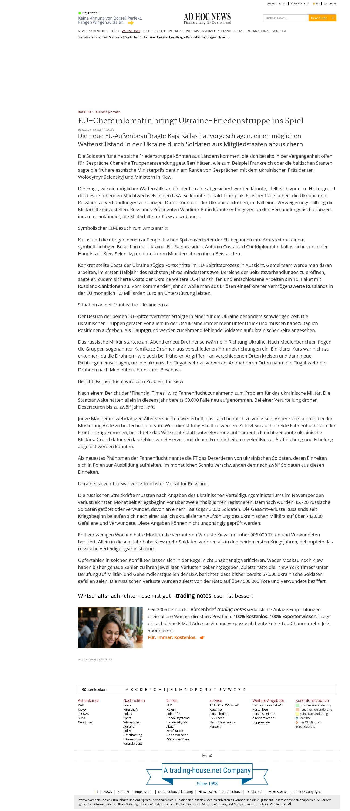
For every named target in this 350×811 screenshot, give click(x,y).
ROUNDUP (85, 112)
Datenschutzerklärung (175, 791)
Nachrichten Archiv (222, 722)
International (132, 739)
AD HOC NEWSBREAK (224, 705)
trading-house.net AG (267, 705)
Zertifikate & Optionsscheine (177, 733)
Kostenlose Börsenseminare (263, 711)
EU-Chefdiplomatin (107, 112)
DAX (81, 705)
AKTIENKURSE (98, 31)
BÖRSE (115, 31)
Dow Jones (85, 722)
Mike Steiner (278, 791)
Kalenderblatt (132, 743)
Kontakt (215, 726)
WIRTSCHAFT (131, 31)
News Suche (319, 18)
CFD (169, 705)
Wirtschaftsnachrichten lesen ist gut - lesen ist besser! (165, 595)
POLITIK (148, 31)
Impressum (144, 791)
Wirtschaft (132, 37)
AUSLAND (224, 31)
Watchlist (215, 709)
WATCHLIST (330, 3)
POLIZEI (238, 31)
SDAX (81, 718)
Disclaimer (254, 791)
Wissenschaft (132, 722)
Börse (127, 705)
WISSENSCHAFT (204, 31)
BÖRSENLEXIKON (299, 3)
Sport (127, 718)
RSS (316, 3)
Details (263, 804)
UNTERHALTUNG (179, 31)
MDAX (82, 709)
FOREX (171, 709)
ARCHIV (271, 3)
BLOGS (282, 3)
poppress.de (261, 722)
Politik (127, 714)
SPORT (160, 31)
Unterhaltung (132, 735)
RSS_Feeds (216, 718)
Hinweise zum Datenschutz (220, 791)
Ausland (129, 726)
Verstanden (278, 804)
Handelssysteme (177, 718)
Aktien (170, 726)
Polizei (127, 731)
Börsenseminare (177, 739)
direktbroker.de (263, 718)
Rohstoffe (173, 714)
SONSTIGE (279, 31)
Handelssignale (176, 722)
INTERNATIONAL (258, 31)
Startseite (115, 37)
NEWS (82, 31)
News (107, 791)
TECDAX (83, 714)
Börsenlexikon (94, 689)
